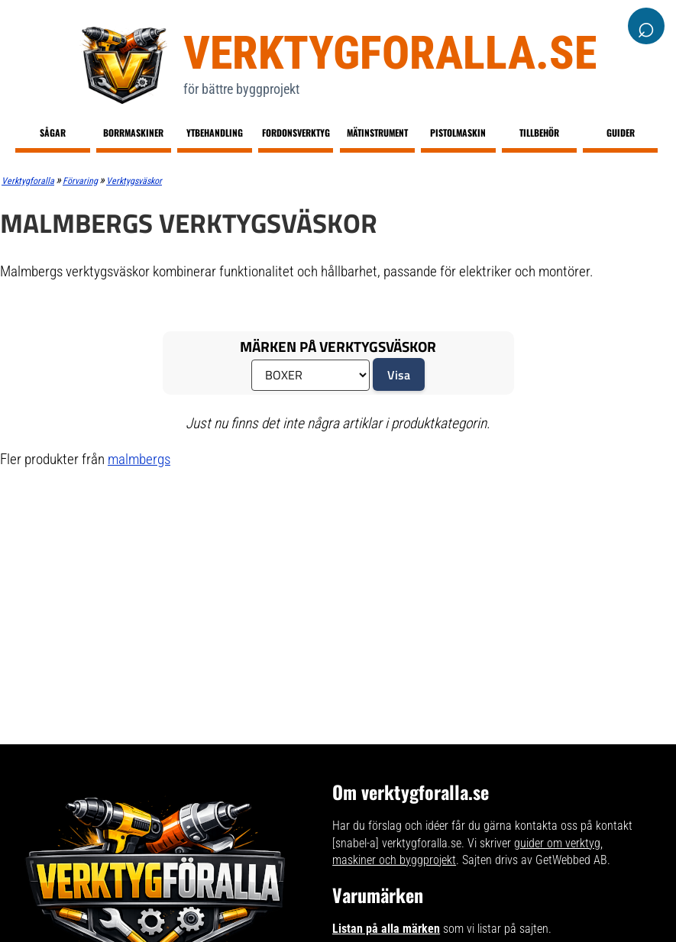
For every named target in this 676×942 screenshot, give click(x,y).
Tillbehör (539, 132)
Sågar (53, 132)
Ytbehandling (214, 132)
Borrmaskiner (133, 132)
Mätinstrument (377, 132)
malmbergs (139, 459)
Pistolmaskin (458, 132)
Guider (620, 132)
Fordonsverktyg (296, 132)
